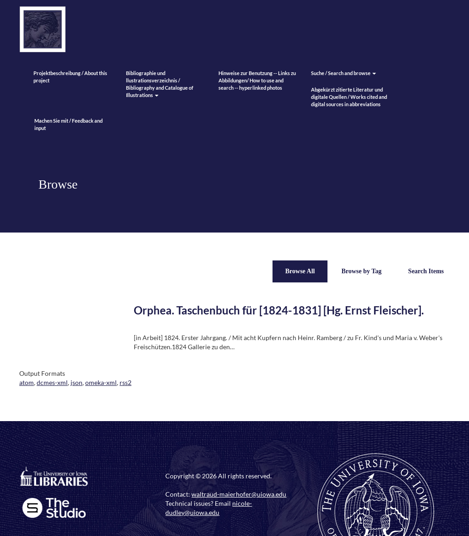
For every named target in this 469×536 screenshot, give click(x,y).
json (76, 382)
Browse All (300, 271)
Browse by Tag (361, 271)
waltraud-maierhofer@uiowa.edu (238, 494)
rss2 (125, 382)
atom (26, 382)
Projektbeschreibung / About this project (70, 76)
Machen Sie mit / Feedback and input (68, 124)
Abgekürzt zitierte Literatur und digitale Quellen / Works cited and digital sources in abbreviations (349, 97)
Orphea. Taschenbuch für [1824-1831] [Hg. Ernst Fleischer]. (279, 310)
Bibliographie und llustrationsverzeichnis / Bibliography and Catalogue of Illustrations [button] (159, 84)
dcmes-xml (52, 382)
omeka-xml (101, 382)
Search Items (426, 271)
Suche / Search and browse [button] (343, 73)
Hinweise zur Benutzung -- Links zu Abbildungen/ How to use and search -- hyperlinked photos (257, 80)
